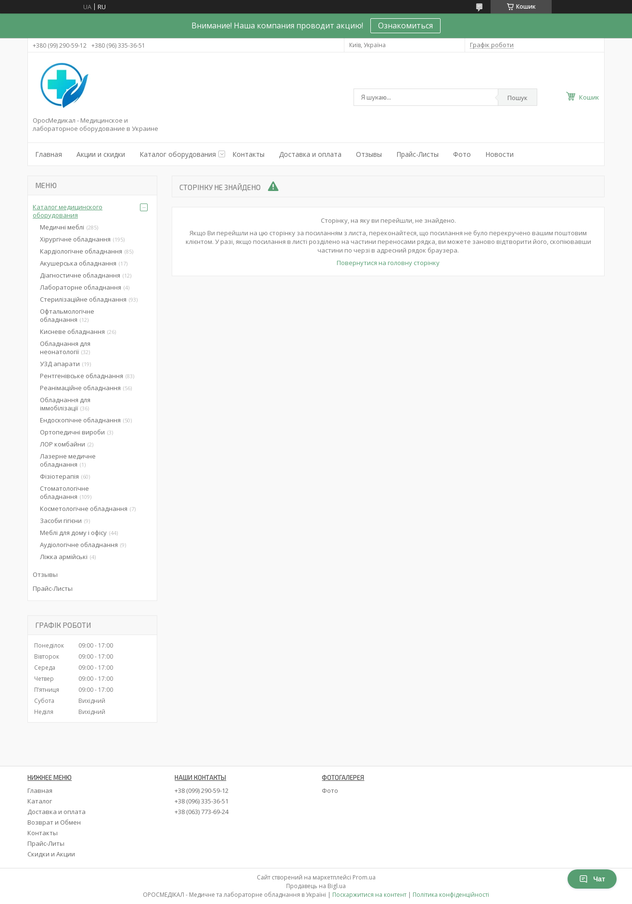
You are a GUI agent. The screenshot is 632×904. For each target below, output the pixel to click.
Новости (499, 154)
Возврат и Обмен (54, 822)
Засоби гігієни (61, 520)
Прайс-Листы (417, 154)
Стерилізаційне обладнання (83, 299)
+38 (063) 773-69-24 (201, 811)
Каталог (39, 801)
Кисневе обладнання (72, 331)
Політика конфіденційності (451, 895)
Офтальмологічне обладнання (67, 315)
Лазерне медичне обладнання (68, 460)
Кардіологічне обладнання (81, 251)
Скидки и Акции (51, 854)
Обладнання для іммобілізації (65, 403)
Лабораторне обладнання (80, 287)
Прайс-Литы (45, 843)
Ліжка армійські (64, 556)
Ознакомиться (405, 25)
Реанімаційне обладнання (80, 387)
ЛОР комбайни (62, 444)
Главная (48, 154)
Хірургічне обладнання (75, 239)
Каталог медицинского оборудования (67, 211)
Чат (592, 879)
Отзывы (369, 154)
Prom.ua (364, 877)
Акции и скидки (100, 154)
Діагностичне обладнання (80, 275)
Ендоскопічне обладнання (80, 420)
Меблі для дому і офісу (73, 532)
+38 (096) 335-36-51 (201, 801)
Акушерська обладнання (78, 263)
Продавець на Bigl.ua (316, 886)
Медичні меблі (62, 227)
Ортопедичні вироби (72, 432)
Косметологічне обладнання (83, 508)
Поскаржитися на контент (369, 895)
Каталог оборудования (177, 154)
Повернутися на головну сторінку (388, 262)
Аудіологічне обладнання (79, 544)
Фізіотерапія (59, 476)
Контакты (248, 154)
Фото (462, 154)
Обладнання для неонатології (65, 347)
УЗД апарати (60, 363)
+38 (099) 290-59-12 (201, 790)
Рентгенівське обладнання (81, 375)
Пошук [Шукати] (517, 97)
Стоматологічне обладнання (64, 492)
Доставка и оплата (310, 154)
